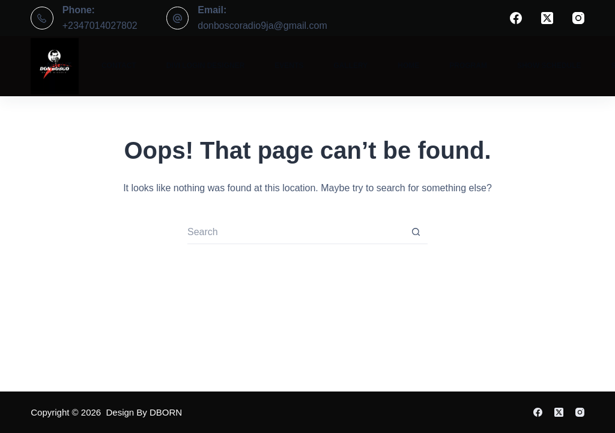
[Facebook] (516, 18)
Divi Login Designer (205, 65)
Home (408, 65)
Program (468, 65)
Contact (118, 65)
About (58, 65)
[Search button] (416, 232)
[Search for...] (295, 232)
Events (288, 65)
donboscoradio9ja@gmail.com (262, 25)
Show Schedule (549, 65)
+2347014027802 (100, 25)
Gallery (350, 65)
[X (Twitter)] (547, 18)
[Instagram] (578, 18)
